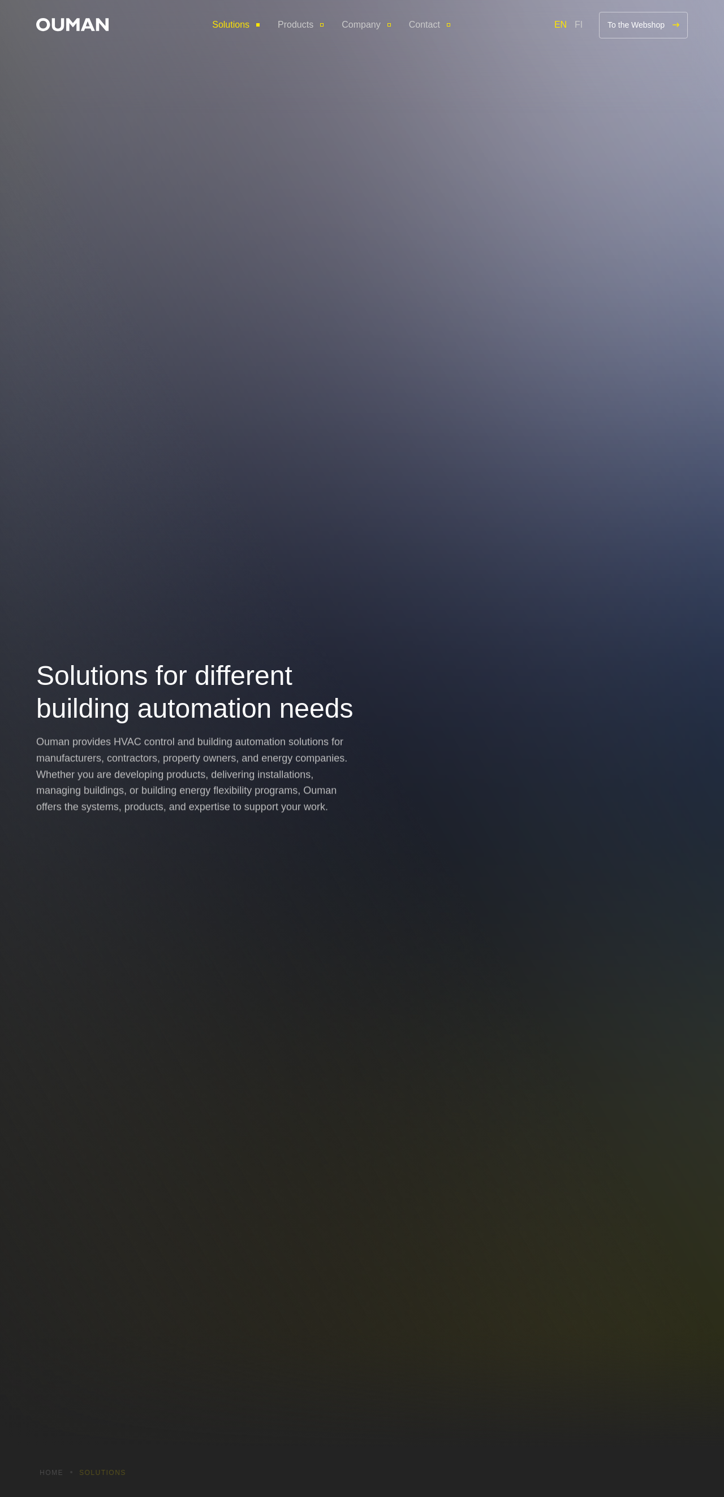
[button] (72, 24)
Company (361, 24)
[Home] (72, 24)
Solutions (230, 24)
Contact (424, 24)
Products (295, 24)
